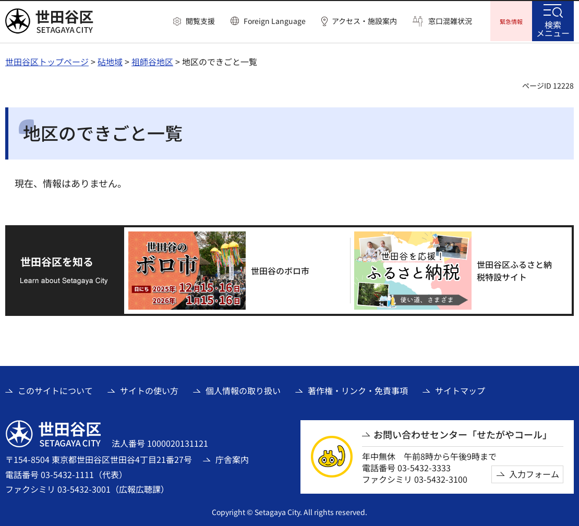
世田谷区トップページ (47, 60)
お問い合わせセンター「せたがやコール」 (462, 432)
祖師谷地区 (152, 60)
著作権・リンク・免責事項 (358, 389)
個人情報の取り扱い (243, 389)
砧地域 (110, 60)
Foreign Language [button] (275, 21)
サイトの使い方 (149, 389)
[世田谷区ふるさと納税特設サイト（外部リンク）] (459, 269)
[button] (194, 21)
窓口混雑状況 (450, 21)
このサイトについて (55, 389)
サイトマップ (460, 389)
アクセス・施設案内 (364, 21)
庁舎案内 (232, 457)
